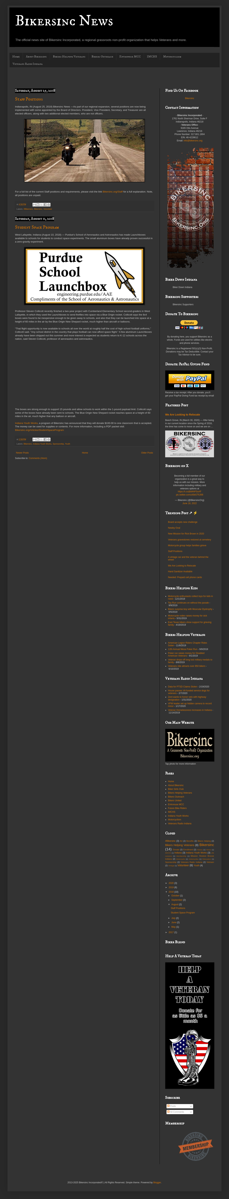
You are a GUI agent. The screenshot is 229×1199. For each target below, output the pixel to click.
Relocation (206, 859)
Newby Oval (174, 528)
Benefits (190, 841)
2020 (171, 883)
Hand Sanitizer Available (180, 571)
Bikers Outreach (102, 56)
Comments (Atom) (38, 458)
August (175, 904)
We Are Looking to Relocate (182, 414)
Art (181, 841)
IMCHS (152, 56)
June (174, 922)
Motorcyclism (172, 56)
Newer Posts (22, 452)
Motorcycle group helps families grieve (187, 545)
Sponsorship (58, 444)
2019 (171, 887)
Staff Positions (29, 99)
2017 (171, 932)
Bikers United (174, 800)
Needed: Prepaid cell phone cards (185, 577)
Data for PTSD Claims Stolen (182, 686)
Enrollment (188, 849)
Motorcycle (180, 859)
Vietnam (210, 862)
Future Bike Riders (177, 808)
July (173, 918)
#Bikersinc (28, 209)
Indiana (178, 852)
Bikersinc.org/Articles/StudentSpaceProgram (39, 430)
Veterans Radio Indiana (28, 64)
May (173, 927)
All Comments (175, 1112)
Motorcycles (193, 859)
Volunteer (47, 209)
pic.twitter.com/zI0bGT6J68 (189, 494)
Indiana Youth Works (26, 423)
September (177, 900)
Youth (67, 444)
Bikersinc (38, 209)
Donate (176, 849)
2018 (171, 892)
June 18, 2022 (189, 503)
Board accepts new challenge (182, 522)
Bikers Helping (204, 841)
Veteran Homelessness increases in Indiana (190, 710)
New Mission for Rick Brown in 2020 (186, 533)
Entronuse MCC (130, 56)
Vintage (171, 866)
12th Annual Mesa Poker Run (182, 649)
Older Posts (147, 452)
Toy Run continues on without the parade (188, 602)
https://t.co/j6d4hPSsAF (189, 491)
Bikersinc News (64, 21)
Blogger (157, 1182)
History (200, 850)
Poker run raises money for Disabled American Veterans (186, 654)
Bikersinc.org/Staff (113, 191)
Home (16, 56)
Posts (171, 1106)
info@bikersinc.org (193, 140)
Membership (181, 856)
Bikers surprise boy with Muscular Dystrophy (190, 609)
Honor (208, 850)
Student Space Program (37, 227)
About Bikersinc (36, 56)
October (175, 895)
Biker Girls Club (176, 789)
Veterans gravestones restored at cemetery (189, 539)
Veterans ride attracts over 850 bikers (186, 666)
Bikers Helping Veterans (69, 56)
